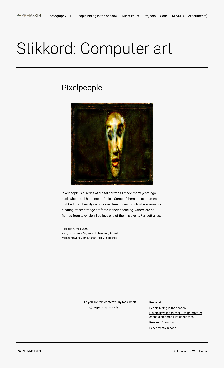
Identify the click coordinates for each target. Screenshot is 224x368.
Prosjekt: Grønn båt (162, 322)
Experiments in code (162, 328)
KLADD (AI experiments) (190, 16)
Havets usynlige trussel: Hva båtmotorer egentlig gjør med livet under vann (175, 314)
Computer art (88, 237)
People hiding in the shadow (96, 16)
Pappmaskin (28, 15)
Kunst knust (130, 16)
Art (84, 233)
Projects (150, 16)
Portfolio (114, 233)
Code (164, 16)
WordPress (199, 351)
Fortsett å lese (151, 215)
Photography (57, 16)
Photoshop (110, 237)
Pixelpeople (82, 87)
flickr (100, 237)
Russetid (155, 302)
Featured (103, 233)
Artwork (92, 233)
